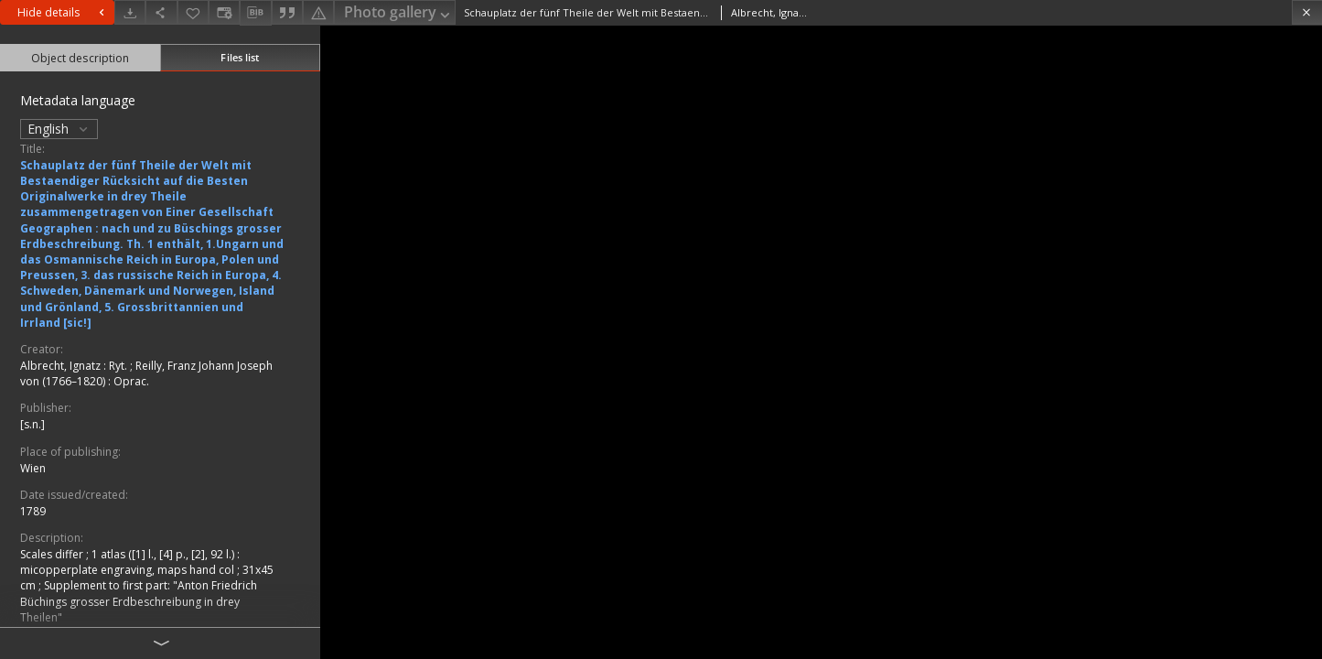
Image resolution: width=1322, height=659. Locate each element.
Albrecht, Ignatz (61, 365)
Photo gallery (398, 13)
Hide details (63, 12)
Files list (239, 57)
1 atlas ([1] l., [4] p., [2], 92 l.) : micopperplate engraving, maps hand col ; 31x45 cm (147, 569)
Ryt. (119, 365)
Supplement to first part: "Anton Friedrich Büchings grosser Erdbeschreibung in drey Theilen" (138, 601)
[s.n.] (32, 424)
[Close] (1307, 12)
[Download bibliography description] (255, 13)
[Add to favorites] (193, 12)
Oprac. (131, 381)
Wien (33, 468)
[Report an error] (318, 12)
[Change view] (224, 12)
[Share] (161, 12)
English (59, 128)
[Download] (129, 12)
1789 (33, 511)
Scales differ (53, 554)
